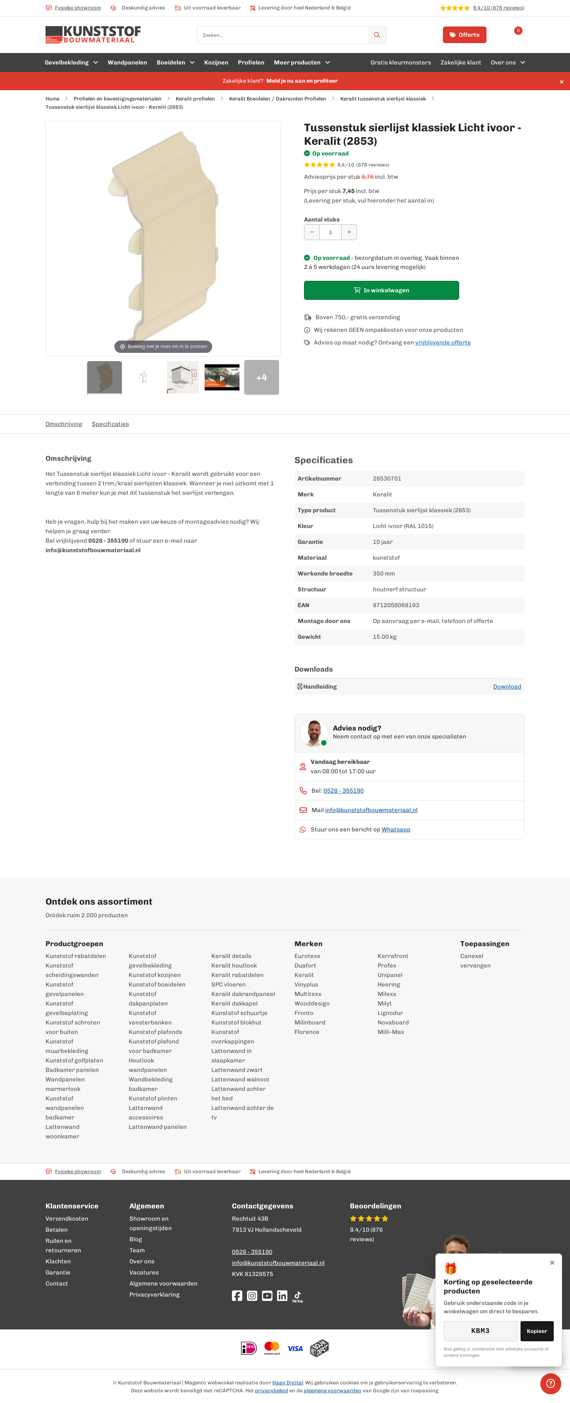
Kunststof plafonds (155, 1032)
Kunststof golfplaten (74, 1060)
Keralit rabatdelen (237, 975)
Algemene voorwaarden (163, 1283)
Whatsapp (396, 829)
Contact (57, 1283)
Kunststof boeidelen (157, 984)
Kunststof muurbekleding (67, 1046)
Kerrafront (393, 956)
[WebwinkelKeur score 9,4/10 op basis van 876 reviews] (414, 165)
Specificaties (110, 424)
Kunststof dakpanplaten (148, 998)
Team (137, 1250)
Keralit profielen (195, 99)
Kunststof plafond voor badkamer (154, 1046)
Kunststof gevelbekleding (150, 960)
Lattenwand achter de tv (242, 1112)
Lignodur (390, 1013)
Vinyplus (306, 984)
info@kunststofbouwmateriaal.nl (371, 810)
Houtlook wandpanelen (148, 1065)
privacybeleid (271, 1391)
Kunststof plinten (153, 1098)
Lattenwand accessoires (146, 1112)
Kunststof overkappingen (232, 1036)
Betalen (57, 1229)
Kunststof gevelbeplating (67, 1008)
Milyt (385, 1003)
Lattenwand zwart (237, 1070)
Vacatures (144, 1272)
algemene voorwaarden (332, 1391)
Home (52, 99)
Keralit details (231, 956)
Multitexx (307, 994)
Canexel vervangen (471, 960)
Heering (389, 984)
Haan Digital (287, 1383)
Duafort (305, 965)
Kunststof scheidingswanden (72, 970)
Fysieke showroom (73, 8)
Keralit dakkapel (234, 1003)
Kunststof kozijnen (155, 975)
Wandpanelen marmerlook (65, 1084)
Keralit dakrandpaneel (243, 994)
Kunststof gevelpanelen (65, 989)
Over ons (141, 1261)
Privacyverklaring (154, 1294)
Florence (306, 1032)
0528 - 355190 (343, 790)
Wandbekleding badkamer (151, 1084)
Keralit (304, 975)
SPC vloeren (228, 984)
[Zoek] (377, 35)
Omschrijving (64, 424)
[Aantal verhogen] (349, 232)
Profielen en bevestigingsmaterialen (118, 99)
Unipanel (390, 975)
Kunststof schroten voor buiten (73, 1027)
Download (507, 686)
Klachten (58, 1261)
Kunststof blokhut (236, 1022)
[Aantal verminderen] (312, 232)
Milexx (387, 994)
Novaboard (393, 1022)
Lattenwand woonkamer (63, 1131)
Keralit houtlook (234, 965)
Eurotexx (307, 956)
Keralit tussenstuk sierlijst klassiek (383, 99)
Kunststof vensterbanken (150, 1017)
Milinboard (309, 1022)
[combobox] (292, 35)
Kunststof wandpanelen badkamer (65, 1108)
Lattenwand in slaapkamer (231, 1055)
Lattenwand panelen (158, 1126)
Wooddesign (312, 1003)
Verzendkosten (67, 1218)
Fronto (304, 1013)
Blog (135, 1239)
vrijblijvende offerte (443, 342)
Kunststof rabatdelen (76, 956)
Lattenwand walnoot (240, 1079)
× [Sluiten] (552, 1262)
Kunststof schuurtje (239, 1013)
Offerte (465, 34)
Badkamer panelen (72, 1070)
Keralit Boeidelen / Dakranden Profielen (277, 99)
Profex (387, 965)
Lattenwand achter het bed (238, 1093)
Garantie (58, 1272)
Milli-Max (391, 1032)
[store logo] (93, 35)
